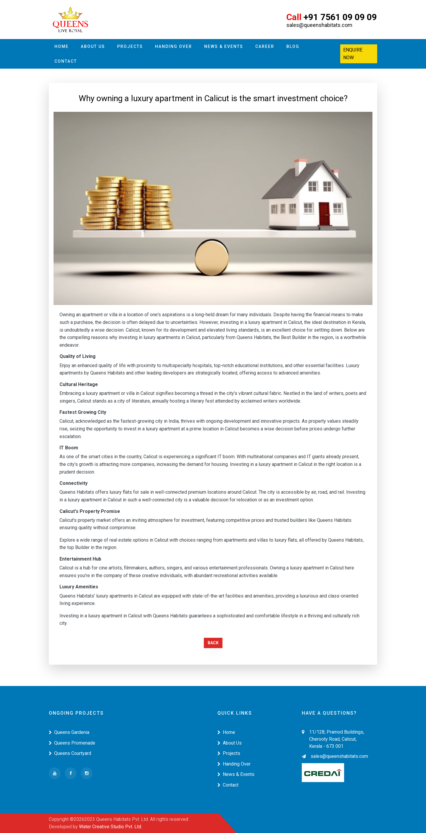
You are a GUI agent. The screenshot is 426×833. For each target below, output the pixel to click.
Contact (65, 61)
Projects (130, 46)
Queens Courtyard (70, 753)
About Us (93, 46)
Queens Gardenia (69, 732)
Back (213, 642)
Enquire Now (352, 53)
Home (61, 46)
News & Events (223, 46)
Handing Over (173, 46)
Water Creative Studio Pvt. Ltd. (110, 826)
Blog (292, 46)
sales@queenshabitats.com (335, 756)
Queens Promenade (72, 743)
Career (264, 46)
